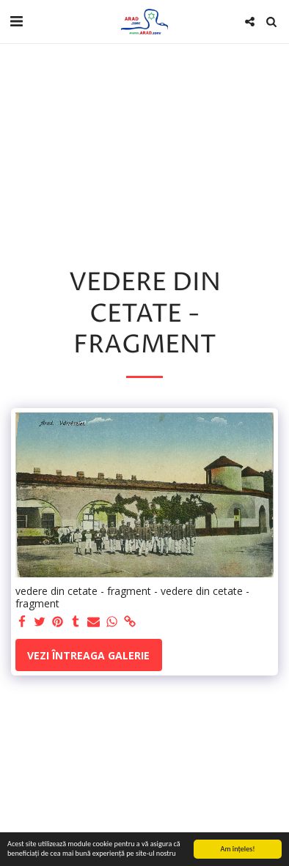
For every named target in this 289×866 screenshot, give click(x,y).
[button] (16, 21)
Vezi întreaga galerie (88, 655)
